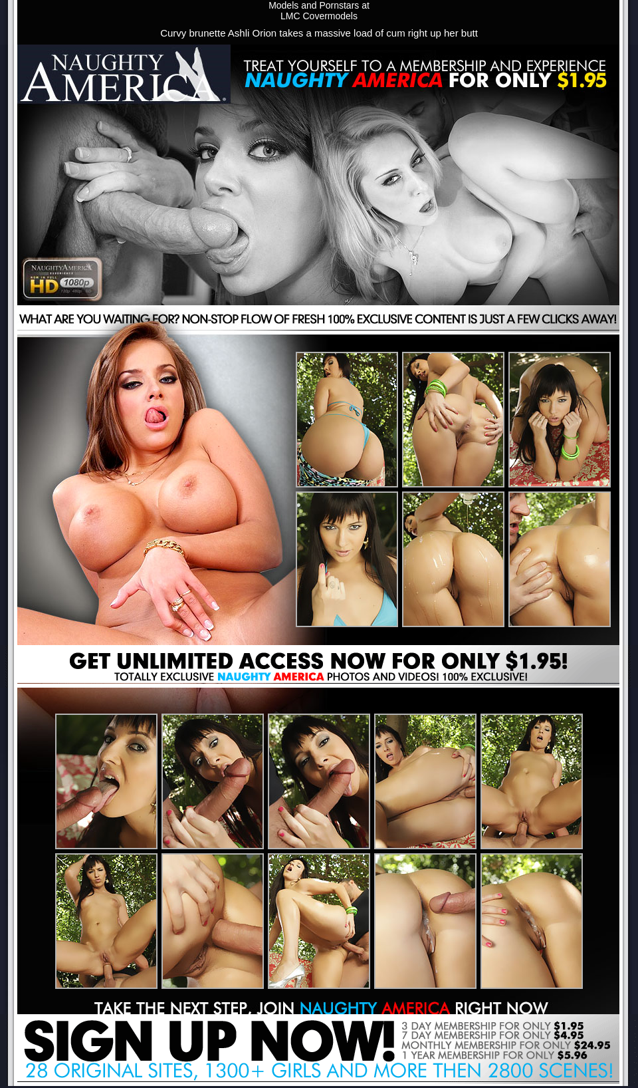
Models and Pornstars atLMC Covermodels (319, 10)
